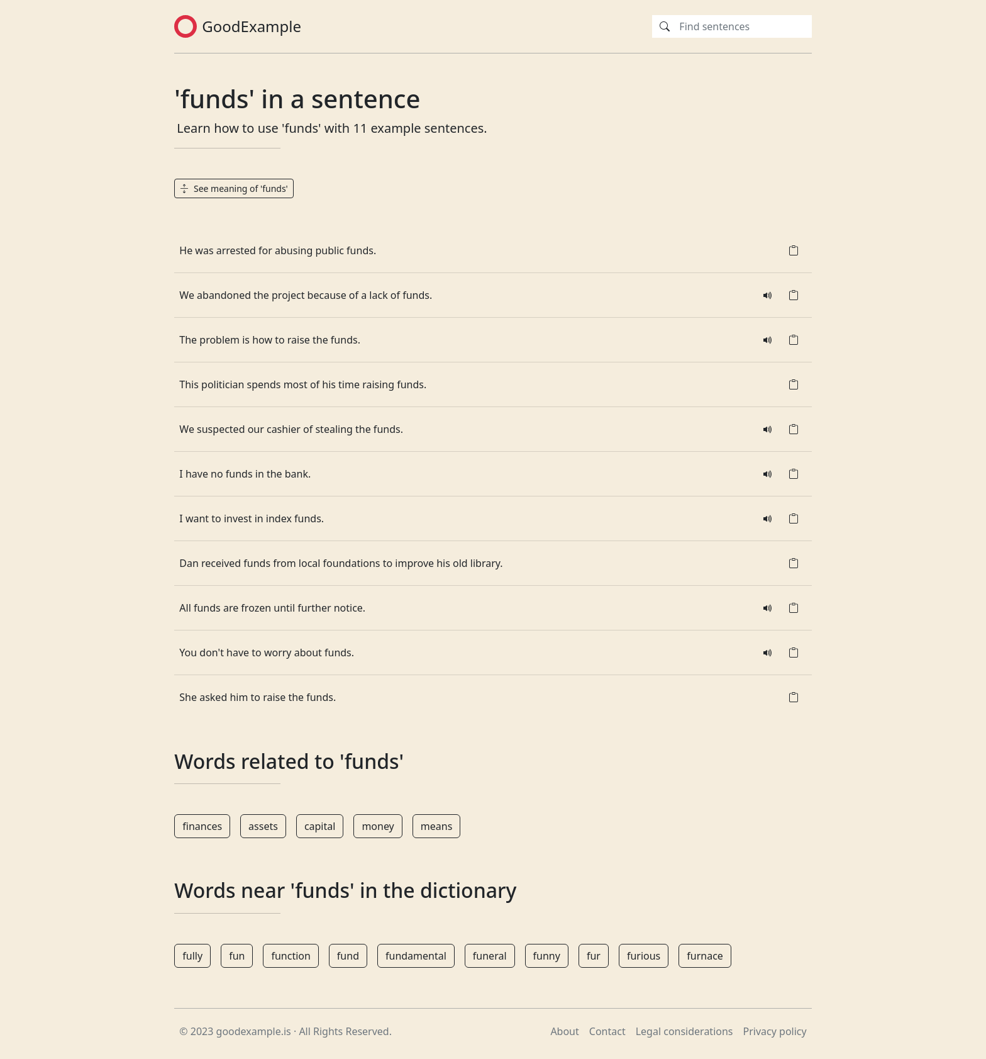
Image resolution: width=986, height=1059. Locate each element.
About (564, 1031)
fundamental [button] (415, 956)
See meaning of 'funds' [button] (233, 188)
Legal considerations (684, 1031)
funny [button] (546, 956)
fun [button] (237, 956)
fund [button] (348, 956)
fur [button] (594, 956)
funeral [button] (490, 956)
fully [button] (192, 956)
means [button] (437, 826)
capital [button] (320, 826)
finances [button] (202, 826)
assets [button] (263, 826)
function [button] (290, 956)
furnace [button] (705, 956)
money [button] (378, 826)
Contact (607, 1031)
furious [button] (643, 956)
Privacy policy (775, 1031)
